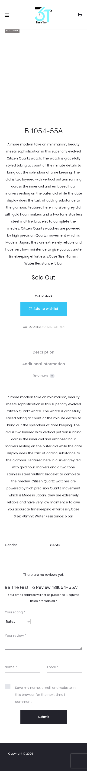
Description (43, 352)
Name (11, 667)
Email (52, 667)
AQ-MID (47, 327)
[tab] (43, 352)
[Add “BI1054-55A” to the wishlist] (43, 309)
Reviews (44, 375)
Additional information (43, 364)
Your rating (15, 612)
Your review (15, 635)
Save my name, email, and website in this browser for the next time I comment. (45, 694)
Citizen (59, 327)
